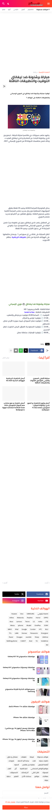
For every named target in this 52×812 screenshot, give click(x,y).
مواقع (37, 776)
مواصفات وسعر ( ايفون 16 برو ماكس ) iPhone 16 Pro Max (20, 729)
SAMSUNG (30, 613)
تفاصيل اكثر (11, 802)
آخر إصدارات (24, 772)
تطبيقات (23, 756)
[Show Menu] (48, 4)
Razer (11, 637)
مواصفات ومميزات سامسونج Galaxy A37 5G (19, 668)
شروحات (11, 760)
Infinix (12, 617)
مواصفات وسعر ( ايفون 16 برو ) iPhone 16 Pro (19, 740)
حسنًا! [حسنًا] (26, 807)
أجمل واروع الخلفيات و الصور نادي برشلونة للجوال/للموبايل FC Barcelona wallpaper (38, 406)
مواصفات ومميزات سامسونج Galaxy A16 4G (19, 679)
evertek (28, 637)
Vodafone (44, 640)
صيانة (46, 780)
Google (24, 629)
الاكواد (16, 764)
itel (47, 644)
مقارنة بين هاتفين (28, 764)
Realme (29, 617)
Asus (11, 621)
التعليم (16, 776)
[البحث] (3, 3)
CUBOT (23, 640)
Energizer (44, 633)
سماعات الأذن (26, 776)
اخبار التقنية (23, 768)
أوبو (9, 9)
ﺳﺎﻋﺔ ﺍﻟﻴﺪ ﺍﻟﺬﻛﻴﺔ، (23, 760)
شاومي (15, 9)
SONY (46, 625)
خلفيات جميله (43, 760)
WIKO (10, 629)
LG (34, 621)
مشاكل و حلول (12, 756)
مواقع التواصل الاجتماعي (39, 768)
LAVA (16, 633)
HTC (40, 629)
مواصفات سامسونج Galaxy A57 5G (21, 656)
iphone (20, 625)
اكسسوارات (14, 772)
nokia (40, 621)
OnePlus (38, 625)
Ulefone (45, 637)
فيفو (3, 9)
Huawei (14, 613)
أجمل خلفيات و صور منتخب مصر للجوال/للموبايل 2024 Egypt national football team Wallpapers (13, 406)
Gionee (24, 633)
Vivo (21, 613)
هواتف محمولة (42, 756)
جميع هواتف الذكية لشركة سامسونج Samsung (20, 690)
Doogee (19, 637)
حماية (9, 776)
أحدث (46, 583)
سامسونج (31, 9)
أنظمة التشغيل (43, 764)
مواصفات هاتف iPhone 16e (24, 717)
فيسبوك (45, 772)
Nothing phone (12, 640)
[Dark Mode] (8, 4)
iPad (16, 629)
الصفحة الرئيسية (44, 72)
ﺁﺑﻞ (15, 768)
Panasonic (34, 633)
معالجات (45, 776)
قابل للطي (35, 772)
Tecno (27, 621)
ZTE (47, 621)
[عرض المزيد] (11, 350)
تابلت (34, 760)
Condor (33, 629)
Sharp (37, 637)
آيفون (23, 9)
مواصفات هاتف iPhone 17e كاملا (22, 706)
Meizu (12, 625)
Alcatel (28, 625)
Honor (38, 617)
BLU (46, 629)
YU (37, 640)
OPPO (46, 617)
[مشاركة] (4, 86)
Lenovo (19, 621)
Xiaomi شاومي (43, 613)
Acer (30, 640)
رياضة (35, 72)
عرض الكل (5, 358)
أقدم (5, 583)
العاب (9, 768)
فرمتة (32, 756)
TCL (10, 633)
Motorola (20, 617)
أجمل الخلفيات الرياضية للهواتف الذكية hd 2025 (15, 379)
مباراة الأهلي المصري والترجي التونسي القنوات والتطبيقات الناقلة (40, 380)
